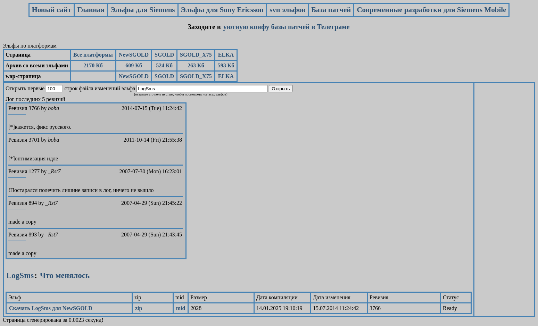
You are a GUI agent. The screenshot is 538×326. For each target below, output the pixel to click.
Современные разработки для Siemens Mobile (431, 10)
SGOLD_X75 (196, 55)
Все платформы (93, 55)
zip (138, 308)
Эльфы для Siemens (142, 10)
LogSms (20, 275)
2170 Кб (93, 65)
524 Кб (164, 65)
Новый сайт (52, 10)
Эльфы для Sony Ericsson (222, 10)
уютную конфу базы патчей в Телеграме (286, 27)
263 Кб (196, 65)
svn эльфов (287, 10)
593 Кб (226, 65)
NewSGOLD (134, 55)
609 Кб (133, 65)
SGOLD (164, 55)
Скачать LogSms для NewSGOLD (50, 308)
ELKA (226, 55)
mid (180, 308)
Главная (91, 10)
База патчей (331, 10)
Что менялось (65, 275)
